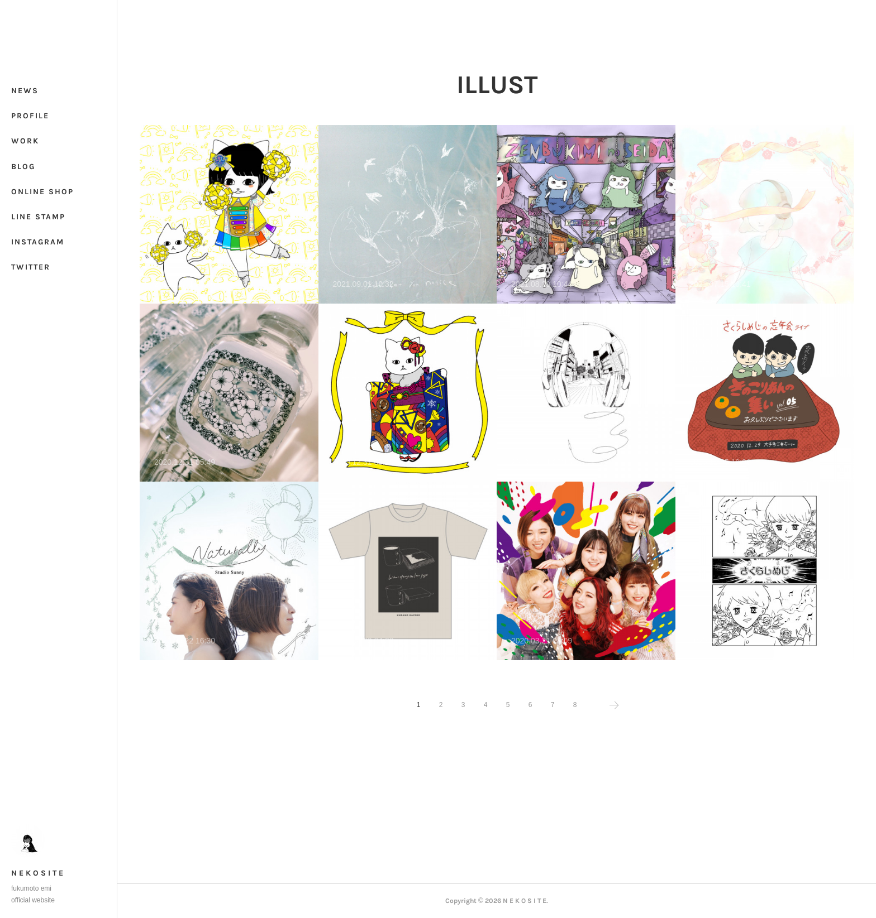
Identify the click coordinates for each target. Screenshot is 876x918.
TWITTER (30, 267)
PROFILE (30, 116)
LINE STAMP (38, 217)
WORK (25, 141)
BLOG (23, 166)
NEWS (25, 90)
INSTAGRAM (37, 242)
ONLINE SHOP (42, 191)
